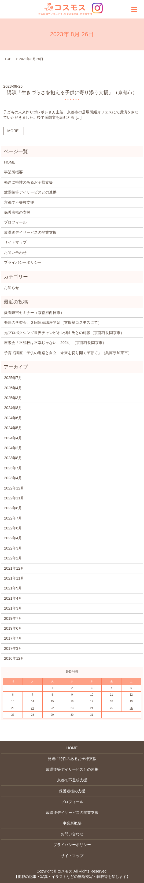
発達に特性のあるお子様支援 (28, 182)
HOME (9, 162)
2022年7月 (13, 518)
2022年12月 (14, 488)
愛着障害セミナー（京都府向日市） (34, 312)
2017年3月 (13, 648)
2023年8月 (13, 458)
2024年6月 (13, 418)
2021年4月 (13, 598)
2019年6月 (13, 628)
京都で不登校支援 (19, 202)
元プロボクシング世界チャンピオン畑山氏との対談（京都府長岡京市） (64, 333)
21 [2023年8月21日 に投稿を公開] (32, 708)
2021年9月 (13, 588)
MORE (13, 131)
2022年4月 (13, 538)
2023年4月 (13, 478)
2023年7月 (13, 468)
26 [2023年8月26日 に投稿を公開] (131, 708)
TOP (8, 59)
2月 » (135, 671)
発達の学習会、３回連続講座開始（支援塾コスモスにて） (53, 322)
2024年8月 (13, 408)
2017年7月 (13, 638)
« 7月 (8, 671)
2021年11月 (14, 578)
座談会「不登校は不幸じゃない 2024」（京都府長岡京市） (55, 342)
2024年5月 (13, 428)
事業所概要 (13, 172)
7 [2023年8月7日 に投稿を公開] (32, 694)
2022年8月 (13, 508)
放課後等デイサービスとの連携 (30, 192)
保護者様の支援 (17, 212)
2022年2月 (13, 558)
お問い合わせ (15, 252)
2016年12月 (14, 658)
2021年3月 (13, 608)
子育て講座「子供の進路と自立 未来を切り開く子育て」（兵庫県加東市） (68, 353)
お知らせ (11, 287)
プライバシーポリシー (23, 262)
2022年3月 (13, 548)
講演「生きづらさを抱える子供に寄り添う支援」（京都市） (72, 92)
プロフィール (15, 222)
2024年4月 (13, 438)
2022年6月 (13, 528)
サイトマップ (15, 242)
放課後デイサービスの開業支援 (30, 232)
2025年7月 (13, 378)
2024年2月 (13, 448)
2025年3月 (13, 398)
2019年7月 (13, 618)
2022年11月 (14, 498)
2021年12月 (14, 568)
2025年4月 (13, 388)
